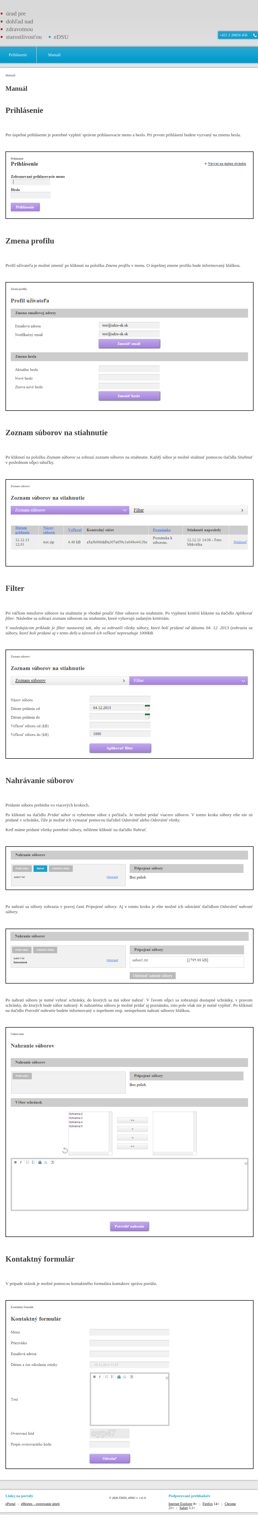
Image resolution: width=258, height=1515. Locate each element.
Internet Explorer (181, 1504)
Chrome (230, 1504)
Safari (184, 1508)
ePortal (10, 1504)
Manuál (10, 75)
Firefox (207, 1504)
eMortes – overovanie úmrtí (40, 1504)
